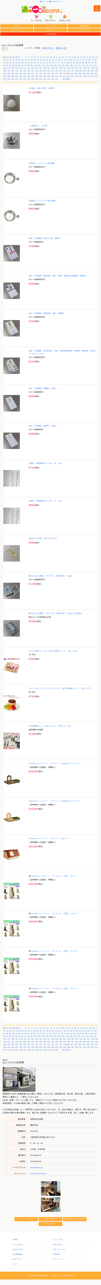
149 (40, 76)
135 (80, 74)
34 (22, 65)
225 (56, 85)
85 (83, 68)
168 (20, 79)
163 (96, 76)
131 (64, 74)
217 (24, 85)
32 (16, 65)
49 (68, 65)
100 (35, 71)
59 (4, 68)
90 (4, 71)
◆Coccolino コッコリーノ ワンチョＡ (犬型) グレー (52, 882)
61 (10, 68)
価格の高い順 (61, 54)
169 (24, 79)
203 (64, 82)
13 (54, 63)
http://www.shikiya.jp (38, 1179)
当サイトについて (17, 35)
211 (96, 82)
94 (16, 71)
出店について (50, 35)
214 (12, 85)
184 (83, 79)
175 (48, 79)
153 (56, 76)
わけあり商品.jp (50, 39)
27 (96, 63)
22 (81, 63)
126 (44, 74)
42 (47, 65)
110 (75, 71)
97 (25, 71)
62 (13, 68)
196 (36, 82)
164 (4, 79)
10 (45, 63)
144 (20, 76)
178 (60, 79)
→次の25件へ (66, 85)
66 (25, 68)
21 (78, 63)
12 (51, 63)
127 (48, 74)
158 (76, 76)
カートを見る (17, 1250)
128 (52, 74)
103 (47, 71)
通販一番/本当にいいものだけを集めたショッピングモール (50, 12)
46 (59, 65)
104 (51, 71)
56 (89, 65)
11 (48, 63)
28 (4, 65)
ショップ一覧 (50, 31)
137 (88, 74)
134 (76, 74)
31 (13, 65)
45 (56, 65)
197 (40, 82)
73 (47, 68)
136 (84, 74)
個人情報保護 (84, 31)
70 (38, 68)
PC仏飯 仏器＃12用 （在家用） (42, 94)
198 (44, 82)
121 (24, 74)
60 (7, 68)
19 (72, 63)
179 (64, 79)
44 (53, 65)
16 (63, 63)
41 (44, 65)
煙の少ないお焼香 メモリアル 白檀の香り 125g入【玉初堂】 (55, 619)
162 (92, 76)
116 (4, 74)
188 (4, 82)
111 (79, 71)
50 (71, 65)
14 (57, 63)
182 (75, 79)
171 (32, 79)
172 (36, 79)
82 (74, 68)
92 (10, 71)
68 (31, 68)
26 (93, 63)
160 (84, 76)
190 (12, 82)
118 (12, 74)
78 (62, 68)
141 (8, 76)
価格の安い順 (48, 54)
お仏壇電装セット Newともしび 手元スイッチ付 (50, 731)
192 (20, 82)
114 (91, 71)
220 (36, 85)
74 (50, 68)
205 (72, 82)
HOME (17, 31)
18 (69, 63)
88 (92, 68)
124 (36, 74)
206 (76, 82)
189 (8, 82)
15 (60, 63)
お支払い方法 (17, 1255)
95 (19, 71)
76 (56, 68)
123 (32, 74)
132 (68, 74)
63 (16, 68)
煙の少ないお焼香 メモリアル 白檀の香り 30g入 (50, 581)
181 (71, 79)
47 (62, 65)
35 (25, 65)
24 (87, 63)
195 (32, 82)
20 (75, 63)
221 (40, 85)
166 (12, 79)
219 (32, 85)
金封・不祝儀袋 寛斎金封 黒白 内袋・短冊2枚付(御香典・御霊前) (57, 281)
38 (35, 65)
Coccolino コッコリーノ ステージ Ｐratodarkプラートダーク (55, 769)
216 (20, 85)
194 (28, 82)
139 (96, 74)
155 (64, 76)
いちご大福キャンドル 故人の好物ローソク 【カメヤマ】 (53, 656)
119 (16, 74)
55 (86, 65)
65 (22, 68)
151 (48, 76)
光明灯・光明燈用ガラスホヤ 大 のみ (45, 469)
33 (19, 65)
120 (20, 74)
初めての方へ (58, 1250)
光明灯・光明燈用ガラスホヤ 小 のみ (45, 506)
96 (22, 71)
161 (88, 76)
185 (87, 79)
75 (53, 68)
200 (52, 82)
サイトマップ (84, 35)
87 (89, 68)
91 (7, 71)
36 (28, 65)
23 (84, 63)
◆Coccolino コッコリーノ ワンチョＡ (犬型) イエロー (53, 919)
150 (44, 76)
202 (60, 82)
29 (7, 65)
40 (41, 65)
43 (50, 65)
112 (83, 71)
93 (13, 71)
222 (44, 85)
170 (28, 79)
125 (40, 74)
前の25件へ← (17, 63)
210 (92, 82)
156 (68, 76)
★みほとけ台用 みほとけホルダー (43, 544)
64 (19, 68)
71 (41, 68)
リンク (15, 1269)
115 (95, 71)
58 (95, 65)
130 (60, 74)
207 (80, 82)
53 (80, 65)
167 (16, 79)
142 (12, 76)
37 (31, 65)
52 (77, 65)
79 (65, 68)
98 (28, 71)
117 (8, 74)
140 (4, 76)
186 (91, 79)
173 (40, 79)
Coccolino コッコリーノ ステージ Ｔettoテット (49, 844)
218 (28, 85)
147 (32, 76)
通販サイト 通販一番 (51, 1281)
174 (44, 79)
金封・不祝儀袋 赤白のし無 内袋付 (44, 244)
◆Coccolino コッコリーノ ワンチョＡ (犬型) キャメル (53, 957)
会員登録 (56, 1260)
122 (28, 74)
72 (44, 68)
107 (63, 71)
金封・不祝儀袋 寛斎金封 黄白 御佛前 (46, 319)
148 (36, 76)
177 (56, 79)
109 (71, 71)
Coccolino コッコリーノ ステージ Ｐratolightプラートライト (55, 807)
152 (52, 76)
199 (48, 82)
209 (88, 82)
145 (24, 76)
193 (24, 82)
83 (77, 68)
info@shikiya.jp (36, 1173)
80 (68, 68)
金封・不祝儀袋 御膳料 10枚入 (42, 394)
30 (10, 65)
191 (16, 82)
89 (95, 68)
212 (4, 85)
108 (67, 71)
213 (8, 85)
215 (16, 85)
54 (83, 65)
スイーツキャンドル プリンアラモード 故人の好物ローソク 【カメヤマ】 (60, 694)
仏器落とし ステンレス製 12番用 (42, 206)
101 (39, 71)
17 (66, 63)
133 (72, 74)
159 (80, 76)
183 (80, 79)
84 (80, 68)
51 (74, 65)
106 (59, 71)
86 (86, 68)
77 (59, 68)
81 (71, 68)
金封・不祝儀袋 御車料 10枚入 (42, 431)
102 (43, 71)
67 (28, 68)
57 (92, 65)
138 (92, 74)
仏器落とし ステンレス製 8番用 (42, 169)
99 (31, 71)
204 (68, 82)
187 (95, 79)
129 (56, 74)
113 (87, 71)
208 (84, 82)
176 (52, 79)
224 (52, 85)
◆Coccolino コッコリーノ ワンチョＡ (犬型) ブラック (53, 994)
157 (72, 76)
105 (55, 71)
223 (48, 85)
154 (60, 76)
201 (56, 82)
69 (35, 68)
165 (8, 79)
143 (16, 76)
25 (90, 63)
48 (65, 65)
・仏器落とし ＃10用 (38, 131)
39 (38, 65)
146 (28, 76)
